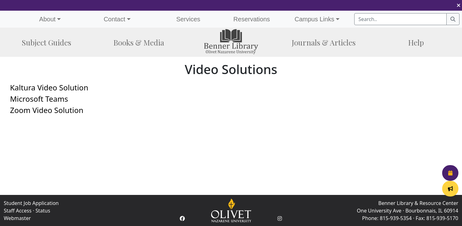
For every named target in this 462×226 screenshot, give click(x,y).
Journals (324, 42)
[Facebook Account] (182, 218)
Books (138, 42)
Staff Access (18, 210)
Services (188, 19)
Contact (114, 19)
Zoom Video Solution (46, 110)
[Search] (452, 19)
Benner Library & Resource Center (418, 203)
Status (42, 210)
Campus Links (314, 19)
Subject (46, 42)
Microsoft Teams (39, 99)
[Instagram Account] (280, 218)
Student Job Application (31, 203)
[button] (458, 5)
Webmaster (17, 218)
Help (416, 42)
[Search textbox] (400, 19)
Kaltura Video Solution (49, 87)
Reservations (251, 19)
